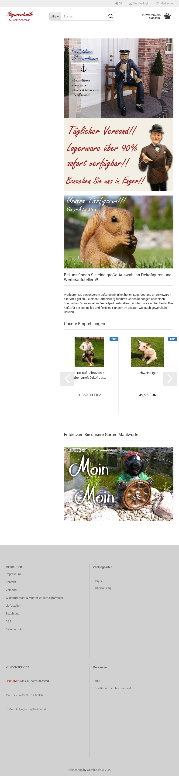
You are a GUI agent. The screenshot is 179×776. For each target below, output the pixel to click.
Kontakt (11, 582)
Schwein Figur (148, 373)
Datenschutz (14, 629)
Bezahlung (12, 613)
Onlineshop (75, 770)
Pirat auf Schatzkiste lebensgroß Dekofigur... (89, 375)
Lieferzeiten (13, 605)
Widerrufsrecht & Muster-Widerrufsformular (34, 598)
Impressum (13, 574)
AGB (8, 621)
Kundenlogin (139, 3)
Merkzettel (164, 3)
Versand (11, 590)
